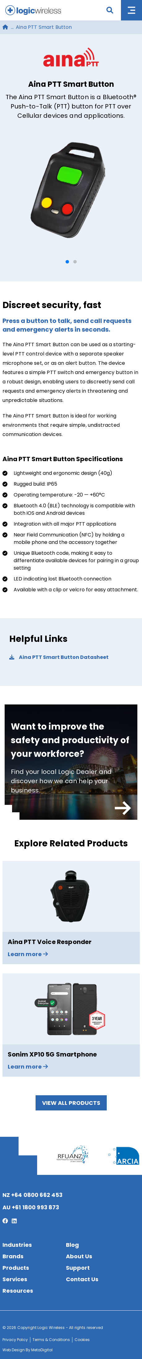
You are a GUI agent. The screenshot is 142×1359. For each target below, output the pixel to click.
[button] (67, 261)
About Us (79, 1256)
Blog (72, 1245)
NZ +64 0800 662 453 (32, 1195)
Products (15, 1268)
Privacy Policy (15, 1339)
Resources (17, 1291)
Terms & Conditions (51, 1339)
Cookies (82, 1339)
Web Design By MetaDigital (27, 1349)
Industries (17, 1245)
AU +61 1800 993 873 (30, 1207)
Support (78, 1268)
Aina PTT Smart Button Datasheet (59, 657)
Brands (13, 1256)
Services (14, 1279)
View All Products (71, 1103)
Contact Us (82, 1279)
